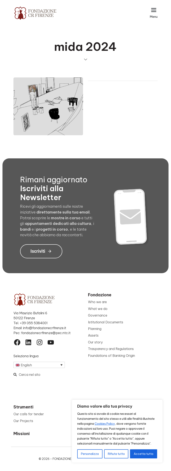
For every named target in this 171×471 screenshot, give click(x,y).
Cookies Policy (105, 424)
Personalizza (90, 454)
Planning (94, 329)
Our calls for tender (28, 414)
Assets (93, 335)
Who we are (97, 302)
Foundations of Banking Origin (111, 356)
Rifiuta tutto (116, 454)
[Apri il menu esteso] (154, 13)
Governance (97, 315)
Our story (95, 342)
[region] (117, 431)
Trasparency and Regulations (111, 349)
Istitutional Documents (105, 322)
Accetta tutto (143, 454)
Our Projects (23, 421)
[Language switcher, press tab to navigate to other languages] (39, 365)
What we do (97, 309)
